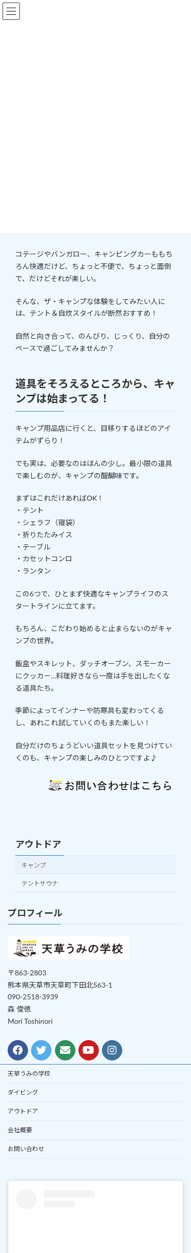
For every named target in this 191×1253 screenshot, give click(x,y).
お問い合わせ (26, 1149)
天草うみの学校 (29, 1073)
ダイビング (23, 1092)
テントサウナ (39, 883)
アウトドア (38, 844)
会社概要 (20, 1130)
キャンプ (33, 864)
